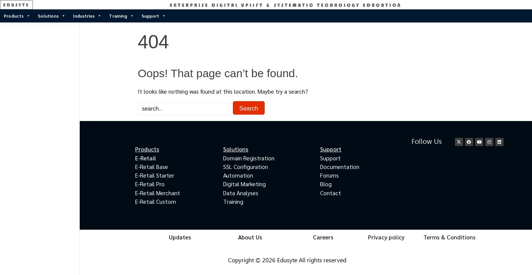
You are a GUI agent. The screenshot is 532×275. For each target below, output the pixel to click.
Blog (326, 184)
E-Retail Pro (150, 184)
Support (154, 15)
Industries (87, 15)
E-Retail (145, 158)
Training (121, 15)
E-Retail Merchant (157, 193)
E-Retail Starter (154, 175)
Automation (238, 175)
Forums (329, 175)
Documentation (339, 166)
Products (17, 15)
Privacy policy (386, 237)
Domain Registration (248, 158)
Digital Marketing (244, 184)
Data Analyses (240, 193)
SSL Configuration (245, 166)
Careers (323, 237)
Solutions (52, 15)
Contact (330, 193)
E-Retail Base (151, 166)
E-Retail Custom (155, 201)
